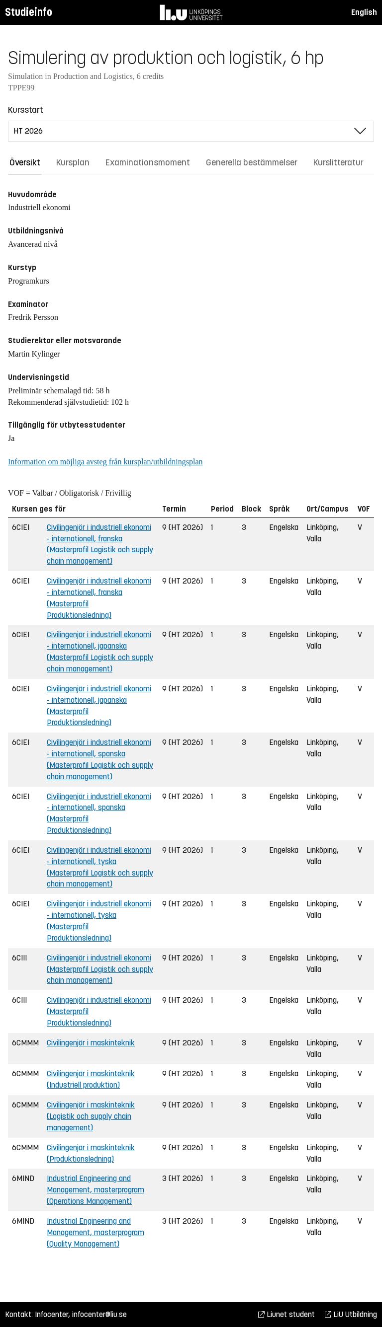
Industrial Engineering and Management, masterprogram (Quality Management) (95, 1232)
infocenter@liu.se (99, 1314)
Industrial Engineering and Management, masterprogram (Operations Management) (95, 1190)
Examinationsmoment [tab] (147, 162)
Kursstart (25, 109)
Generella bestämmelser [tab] (251, 162)
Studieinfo (28, 12)
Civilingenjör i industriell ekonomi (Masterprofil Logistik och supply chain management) (100, 969)
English (364, 12)
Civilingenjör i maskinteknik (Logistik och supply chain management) (91, 1116)
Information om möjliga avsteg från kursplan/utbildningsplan (105, 461)
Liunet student (286, 1314)
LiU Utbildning (351, 1314)
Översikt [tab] (24, 162)
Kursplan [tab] (73, 162)
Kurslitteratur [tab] (338, 162)
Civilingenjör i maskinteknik (91, 1042)
